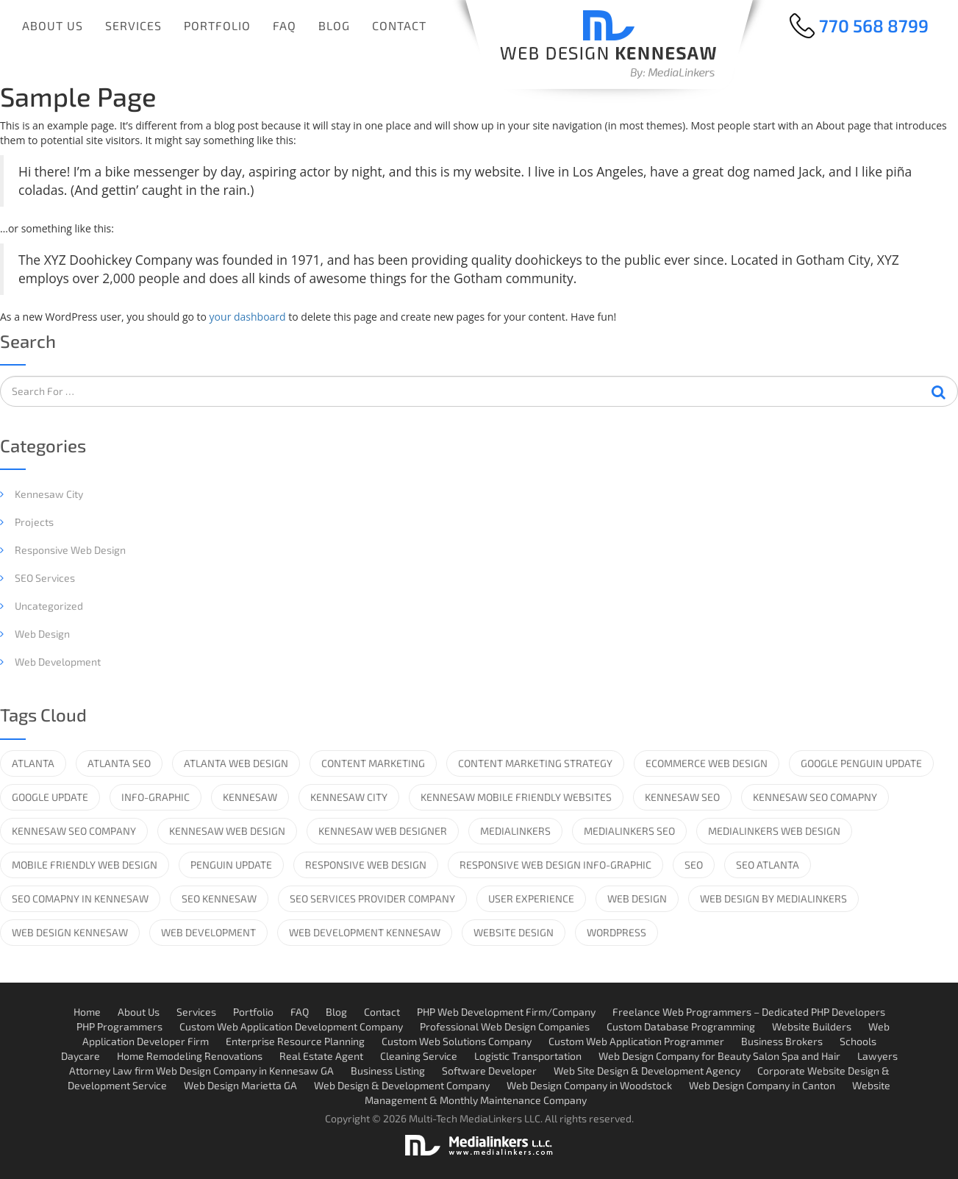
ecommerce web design (707, 763)
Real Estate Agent (321, 1056)
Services (133, 25)
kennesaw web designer (382, 830)
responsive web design (365, 864)
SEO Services (45, 577)
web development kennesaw (364, 932)
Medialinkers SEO (629, 830)
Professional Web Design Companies (505, 1026)
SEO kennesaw (219, 898)
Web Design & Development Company (402, 1085)
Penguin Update (231, 864)
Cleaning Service (418, 1056)
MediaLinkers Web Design (774, 830)
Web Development (58, 661)
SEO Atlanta (767, 864)
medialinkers (515, 830)
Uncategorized (49, 605)
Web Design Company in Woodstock (589, 1085)
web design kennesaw (70, 932)
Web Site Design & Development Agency (647, 1070)
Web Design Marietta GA (240, 1085)
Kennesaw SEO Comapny (815, 797)
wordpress (616, 932)
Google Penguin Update (861, 763)
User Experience (531, 898)
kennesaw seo (682, 797)
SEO (693, 864)
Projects (34, 522)
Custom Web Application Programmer (636, 1041)
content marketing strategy (535, 763)
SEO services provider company (372, 898)
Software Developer (489, 1070)
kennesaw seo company (74, 830)
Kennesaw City (49, 494)
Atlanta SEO (119, 763)
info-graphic (155, 797)
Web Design (42, 633)
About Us (52, 25)
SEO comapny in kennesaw (80, 898)
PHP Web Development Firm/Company (506, 1011)
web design (637, 898)
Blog (334, 25)
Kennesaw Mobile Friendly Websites (516, 797)
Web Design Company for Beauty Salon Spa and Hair (719, 1056)
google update (50, 797)
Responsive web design (70, 550)
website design (513, 932)
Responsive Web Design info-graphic (555, 864)
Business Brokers (782, 1041)
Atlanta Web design (236, 763)
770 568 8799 (874, 25)
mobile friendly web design (84, 864)
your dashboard (248, 317)
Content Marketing (373, 763)
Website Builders (811, 1026)
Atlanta (33, 763)
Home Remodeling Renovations (189, 1056)
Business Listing (388, 1070)
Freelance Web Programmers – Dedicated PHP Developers (748, 1011)
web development (208, 932)
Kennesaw (250, 797)
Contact (399, 25)
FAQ (284, 25)
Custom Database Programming (681, 1026)
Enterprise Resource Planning (295, 1041)
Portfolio (217, 25)
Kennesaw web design (227, 830)
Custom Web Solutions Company (457, 1041)
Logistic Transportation (528, 1056)
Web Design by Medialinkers (773, 898)
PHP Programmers (119, 1026)
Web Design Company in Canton (762, 1085)
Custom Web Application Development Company (291, 1026)
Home (87, 1011)
